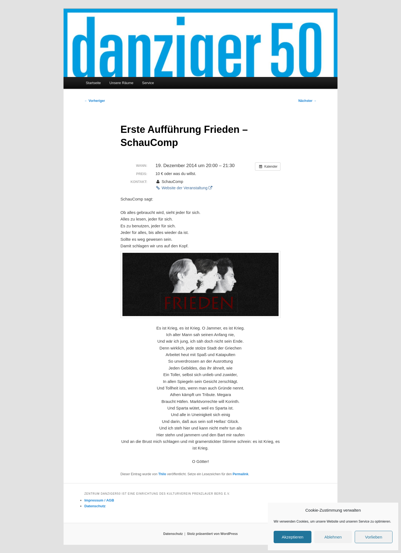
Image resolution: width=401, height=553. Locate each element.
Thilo (162, 474)
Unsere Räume (121, 83)
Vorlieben (373, 537)
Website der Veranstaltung (184, 188)
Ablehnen (333, 537)
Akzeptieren (292, 537)
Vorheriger (94, 101)
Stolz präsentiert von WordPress (212, 534)
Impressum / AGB (99, 500)
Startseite (93, 83)
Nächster (307, 101)
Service (148, 83)
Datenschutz (94, 506)
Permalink (240, 474)
